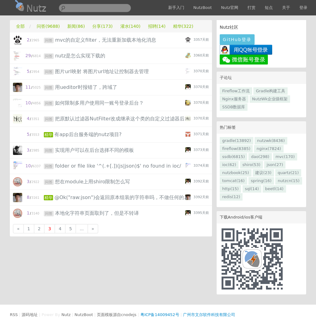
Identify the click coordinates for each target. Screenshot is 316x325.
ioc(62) (229, 164)
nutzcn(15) (288, 180)
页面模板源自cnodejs (116, 314)
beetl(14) (274, 188)
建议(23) (263, 172)
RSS (14, 314)
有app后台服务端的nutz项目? (88, 134)
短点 (269, 7)
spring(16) (261, 180)
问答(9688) (48, 26)
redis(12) (231, 196)
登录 (303, 7)
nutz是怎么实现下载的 (80, 56)
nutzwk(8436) (271, 140)
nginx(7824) (268, 148)
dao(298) (260, 156)
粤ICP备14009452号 (159, 314)
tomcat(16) (233, 180)
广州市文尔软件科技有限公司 (209, 314)
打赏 (251, 7)
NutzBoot (202, 7)
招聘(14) (157, 26)
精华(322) (183, 26)
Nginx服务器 (234, 99)
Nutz (66, 314)
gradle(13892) (236, 140)
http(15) (230, 188)
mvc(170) (285, 156)
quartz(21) (288, 172)
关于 (286, 7)
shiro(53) (251, 164)
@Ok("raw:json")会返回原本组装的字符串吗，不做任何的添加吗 (123, 197)
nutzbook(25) (235, 172)
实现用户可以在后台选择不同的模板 (94, 150)
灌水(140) (130, 26)
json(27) (275, 164)
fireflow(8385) (236, 148)
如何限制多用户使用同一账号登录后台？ (99, 103)
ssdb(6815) (233, 156)
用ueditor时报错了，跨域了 (86, 87)
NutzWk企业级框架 (270, 99)
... (82, 228)
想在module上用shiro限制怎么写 (92, 182)
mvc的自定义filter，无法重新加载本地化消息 (105, 40)
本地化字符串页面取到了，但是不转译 (97, 213)
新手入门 (176, 7)
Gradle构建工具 (270, 91)
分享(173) (102, 26)
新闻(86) (76, 26)
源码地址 (30, 314)
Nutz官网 (229, 7)
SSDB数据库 (233, 107)
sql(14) (252, 188)
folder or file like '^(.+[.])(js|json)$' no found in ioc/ (118, 166)
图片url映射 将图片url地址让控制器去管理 (101, 71)
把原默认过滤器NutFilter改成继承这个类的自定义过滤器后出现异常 (123, 119)
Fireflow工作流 (236, 91)
